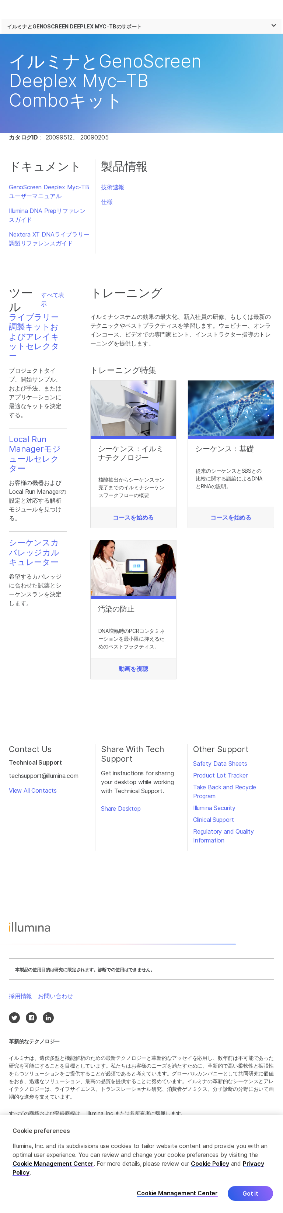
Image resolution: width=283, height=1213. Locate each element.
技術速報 (112, 187)
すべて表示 (52, 299)
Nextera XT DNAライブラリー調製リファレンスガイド (49, 239)
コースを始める (133, 517)
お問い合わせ (55, 996)
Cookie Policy (210, 1164)
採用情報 (20, 996)
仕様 (107, 202)
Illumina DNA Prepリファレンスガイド (47, 215)
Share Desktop (121, 808)
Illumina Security (214, 807)
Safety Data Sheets (220, 763)
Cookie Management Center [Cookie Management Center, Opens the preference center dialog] (177, 1193)
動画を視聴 (133, 668)
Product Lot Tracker (220, 775)
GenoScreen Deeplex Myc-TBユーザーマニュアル (49, 191)
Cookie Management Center (53, 1164)
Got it (250, 1194)
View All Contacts (33, 790)
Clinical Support (213, 819)
